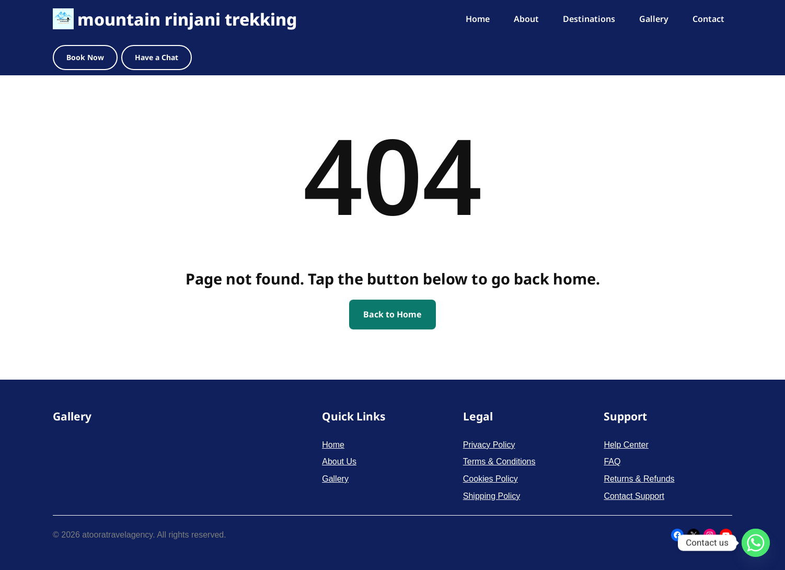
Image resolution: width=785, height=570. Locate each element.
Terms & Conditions (499, 461)
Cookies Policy (490, 478)
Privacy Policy (489, 444)
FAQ (612, 461)
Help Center (626, 444)
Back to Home (392, 314)
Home (333, 444)
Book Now (85, 57)
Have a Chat (156, 57)
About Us (339, 461)
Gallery (335, 478)
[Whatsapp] (756, 543)
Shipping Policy (491, 496)
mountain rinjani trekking (187, 19)
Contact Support (634, 496)
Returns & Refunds (639, 478)
